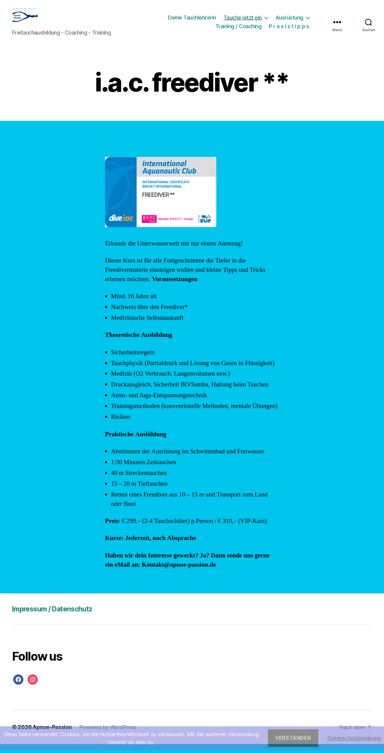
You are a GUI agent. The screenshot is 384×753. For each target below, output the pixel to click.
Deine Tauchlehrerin (192, 22)
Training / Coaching (238, 31)
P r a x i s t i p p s (289, 31)
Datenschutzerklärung (354, 738)
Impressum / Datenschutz (55, 618)
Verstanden (293, 738)
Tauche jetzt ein (243, 22)
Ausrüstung (289, 22)
